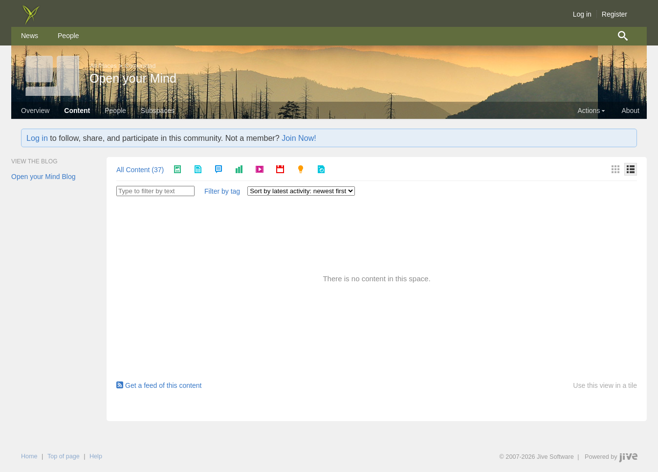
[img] (31, 22)
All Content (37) (140, 170)
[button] (222, 191)
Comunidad (140, 66)
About (630, 110)
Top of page (63, 456)
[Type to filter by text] (155, 191)
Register (614, 14)
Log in (582, 14)
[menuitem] (29, 36)
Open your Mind (132, 78)
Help (95, 456)
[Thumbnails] (615, 169)
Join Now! (299, 138)
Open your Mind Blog (43, 176)
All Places (103, 66)
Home (29, 456)
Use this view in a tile (605, 385)
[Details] (630, 169)
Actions (592, 110)
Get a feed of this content (158, 385)
